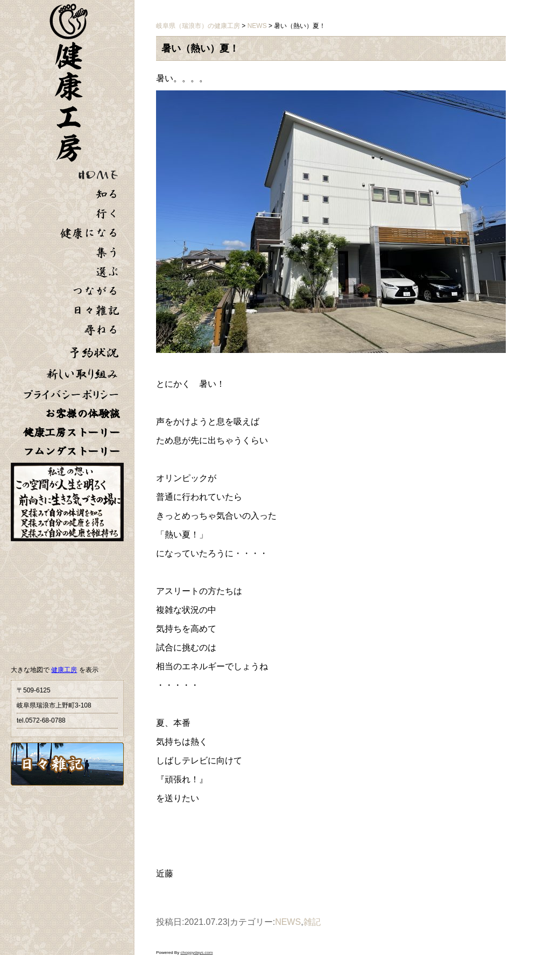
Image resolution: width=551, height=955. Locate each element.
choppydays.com (196, 952)
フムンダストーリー (71, 451)
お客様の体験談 (82, 413)
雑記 (312, 921)
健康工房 (64, 670)
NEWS (288, 921)
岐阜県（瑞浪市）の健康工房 (198, 26)
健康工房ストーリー (71, 432)
